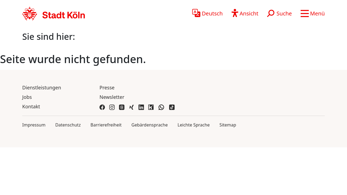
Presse (107, 87)
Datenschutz (68, 125)
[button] (313, 13)
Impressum (34, 125)
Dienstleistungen (41, 87)
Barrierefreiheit (106, 125)
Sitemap (228, 125)
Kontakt (31, 106)
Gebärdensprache (149, 125)
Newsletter (111, 97)
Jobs (27, 97)
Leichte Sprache (194, 125)
